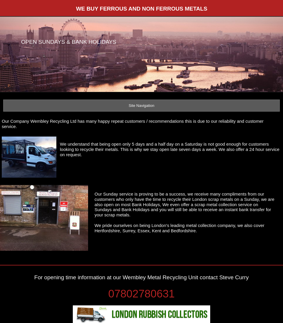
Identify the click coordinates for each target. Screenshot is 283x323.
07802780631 (141, 294)
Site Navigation (141, 105)
